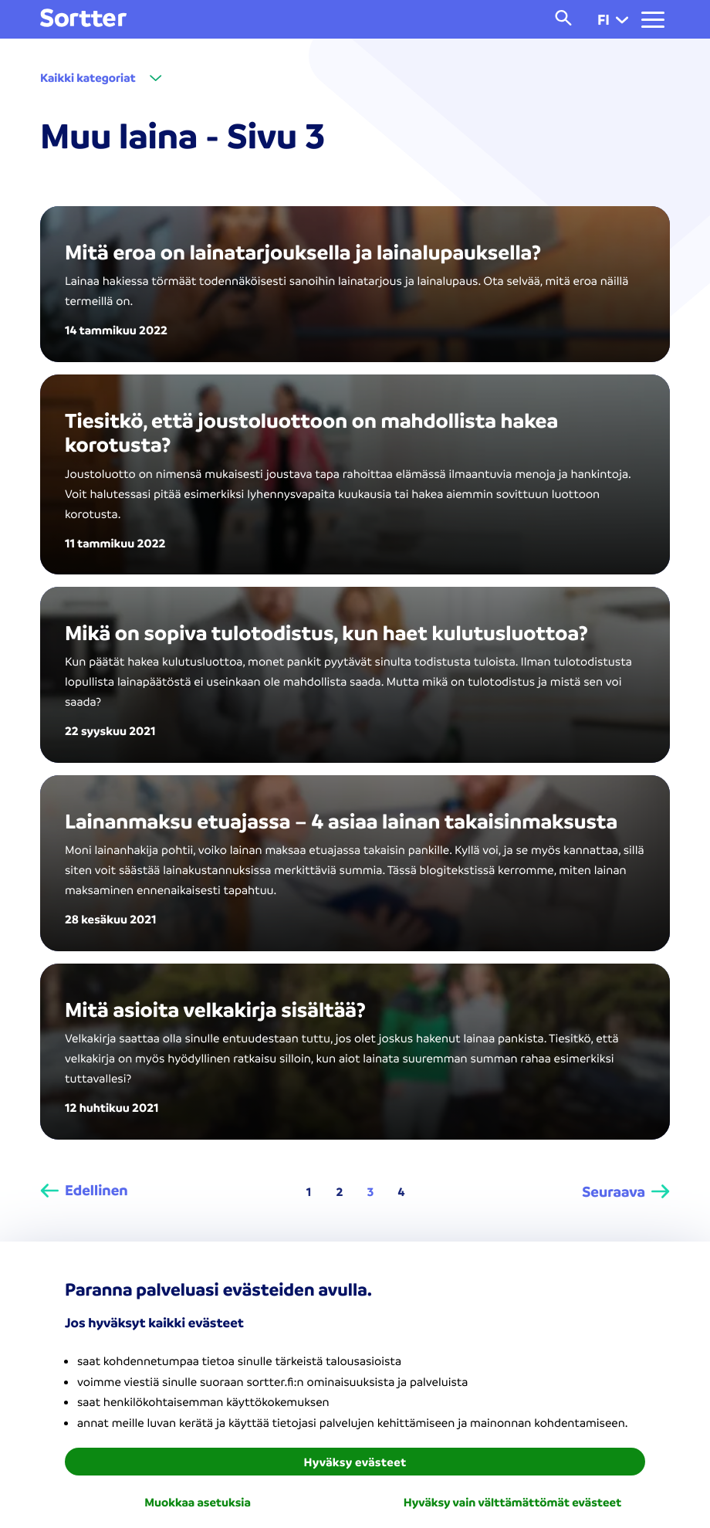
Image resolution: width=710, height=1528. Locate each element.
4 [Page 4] (401, 1191)
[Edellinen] (84, 1190)
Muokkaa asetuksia (197, 1501)
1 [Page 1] (309, 1191)
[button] (622, 19)
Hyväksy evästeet (355, 1461)
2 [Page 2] (339, 1191)
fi (612, 19)
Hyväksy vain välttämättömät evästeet (512, 1501)
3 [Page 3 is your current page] (370, 1191)
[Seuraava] (626, 1191)
